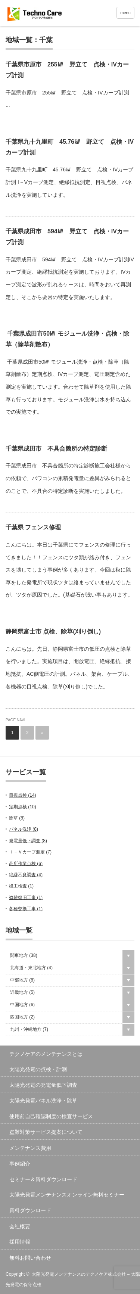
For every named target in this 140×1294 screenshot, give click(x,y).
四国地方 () (22, 1017)
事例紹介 (19, 1164)
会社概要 (19, 1226)
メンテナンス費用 (30, 1148)
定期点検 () (22, 806)
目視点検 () (22, 795)
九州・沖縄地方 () (29, 1029)
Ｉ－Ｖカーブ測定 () (30, 852)
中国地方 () (22, 1004)
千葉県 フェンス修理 (33, 527)
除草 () (17, 818)
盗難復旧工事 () (26, 897)
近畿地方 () (22, 992)
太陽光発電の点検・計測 (38, 1069)
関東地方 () (23, 955)
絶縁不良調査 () (26, 874)
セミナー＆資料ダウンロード (43, 1179)
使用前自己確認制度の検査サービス (51, 1116)
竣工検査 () (21, 886)
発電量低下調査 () (28, 840)
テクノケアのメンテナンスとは (46, 1054)
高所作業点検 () (26, 863)
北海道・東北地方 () (31, 967)
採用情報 (19, 1242)
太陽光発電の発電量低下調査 (43, 1085)
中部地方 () (22, 980)
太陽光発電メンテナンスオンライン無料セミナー (66, 1195)
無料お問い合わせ (30, 1258)
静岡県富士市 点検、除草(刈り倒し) (53, 631)
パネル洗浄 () (23, 829)
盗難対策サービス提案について (46, 1132)
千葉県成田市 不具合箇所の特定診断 (56, 448)
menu (125, 12)
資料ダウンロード (30, 1210)
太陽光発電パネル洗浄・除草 (43, 1101)
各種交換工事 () (26, 908)
